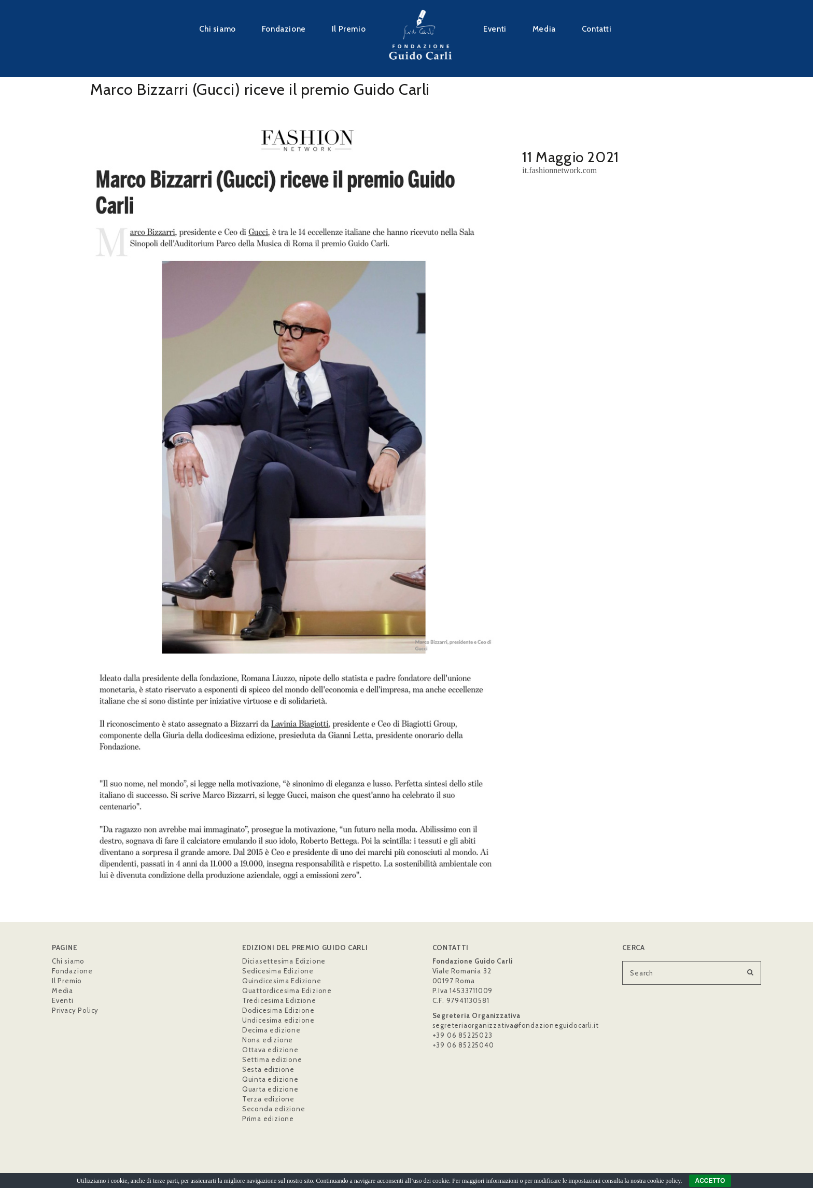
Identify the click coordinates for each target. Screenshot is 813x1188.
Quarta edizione (270, 1089)
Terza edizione (268, 1099)
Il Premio (349, 28)
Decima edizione (271, 1030)
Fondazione (284, 28)
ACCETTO (710, 1180)
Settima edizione (272, 1059)
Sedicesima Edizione (278, 971)
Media (544, 28)
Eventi (495, 28)
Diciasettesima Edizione (284, 961)
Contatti (597, 28)
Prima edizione (268, 1118)
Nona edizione (267, 1040)
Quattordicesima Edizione (287, 990)
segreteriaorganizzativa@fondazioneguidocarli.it (515, 1025)
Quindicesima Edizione (281, 981)
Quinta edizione (270, 1079)
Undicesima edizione (278, 1020)
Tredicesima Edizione (279, 1000)
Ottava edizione (270, 1049)
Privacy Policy (75, 1010)
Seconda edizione (273, 1109)
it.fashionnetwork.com (559, 170)
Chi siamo (217, 28)
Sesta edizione (268, 1069)
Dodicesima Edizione (278, 1010)
